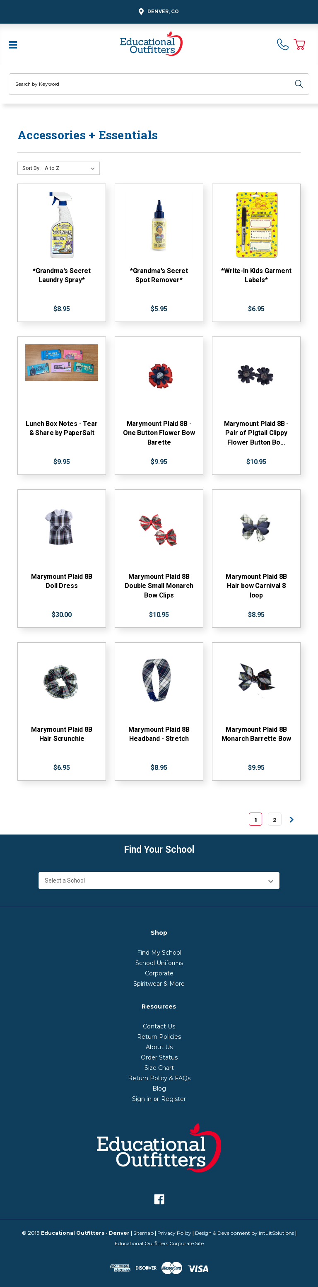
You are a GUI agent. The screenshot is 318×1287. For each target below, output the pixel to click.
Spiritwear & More (159, 983)
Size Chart (159, 1068)
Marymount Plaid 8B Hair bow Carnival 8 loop (256, 586)
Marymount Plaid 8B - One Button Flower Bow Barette (159, 433)
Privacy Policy (174, 1233)
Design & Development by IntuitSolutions (244, 1233)
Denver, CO (157, 12)
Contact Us (159, 1026)
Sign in (142, 1099)
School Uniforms (159, 963)
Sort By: (31, 168)
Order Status (159, 1057)
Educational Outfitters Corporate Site (159, 1243)
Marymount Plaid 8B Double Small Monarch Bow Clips (159, 586)
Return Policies (159, 1036)
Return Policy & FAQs (159, 1078)
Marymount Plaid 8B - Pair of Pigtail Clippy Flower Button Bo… (256, 433)
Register (173, 1099)
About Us (159, 1047)
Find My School (159, 952)
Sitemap (143, 1233)
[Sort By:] (71, 168)
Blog (159, 1088)
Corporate (159, 973)
